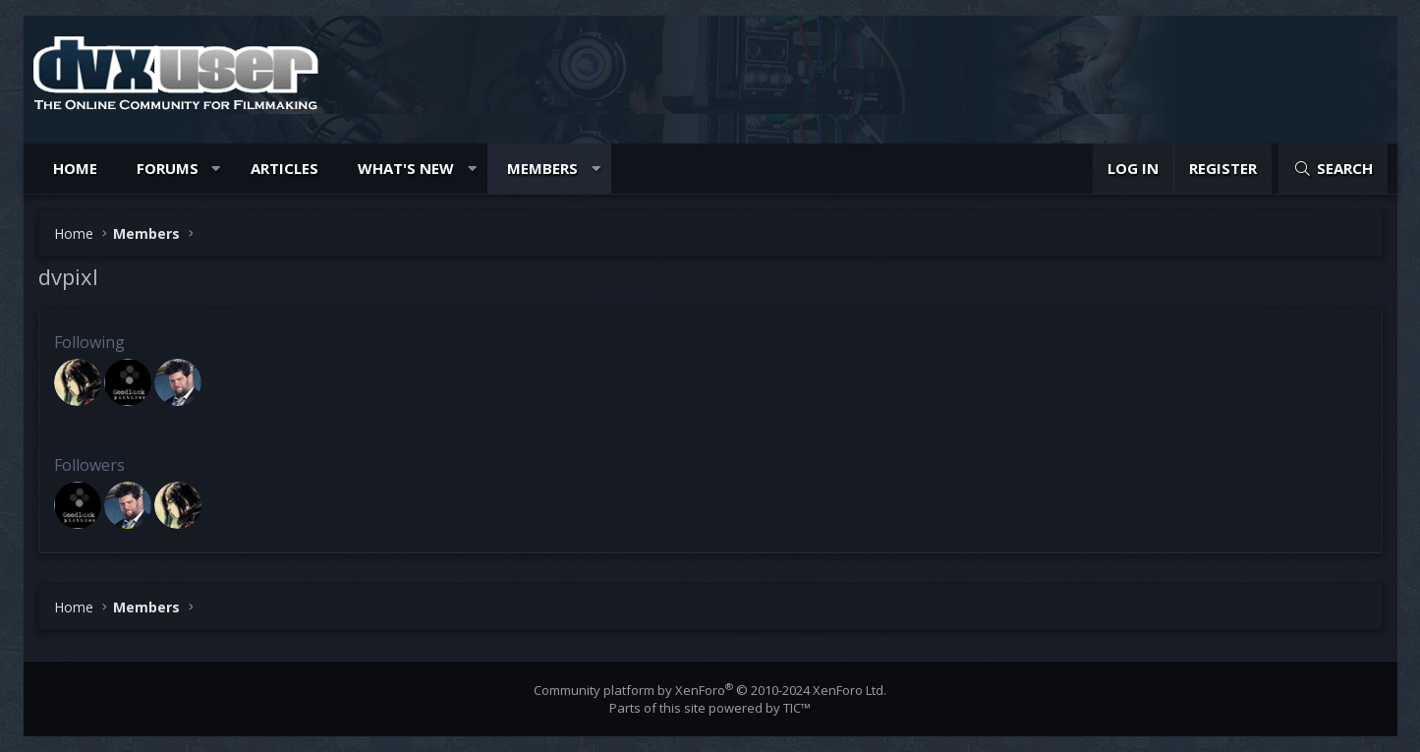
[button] (215, 169)
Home (75, 168)
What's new (406, 168)
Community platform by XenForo (710, 690)
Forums (168, 168)
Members (542, 168)
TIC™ (797, 708)
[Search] (1332, 169)
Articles (284, 168)
